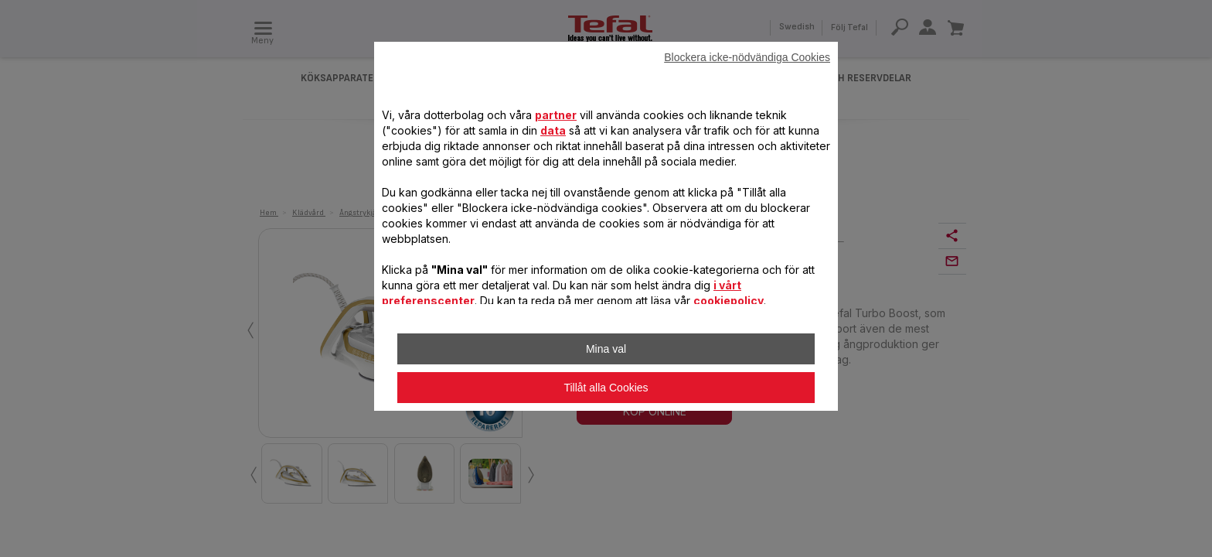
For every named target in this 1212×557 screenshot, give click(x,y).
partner (556, 114)
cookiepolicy (728, 300)
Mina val (606, 349)
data (553, 130)
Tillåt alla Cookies (605, 387)
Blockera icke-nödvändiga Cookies (747, 57)
